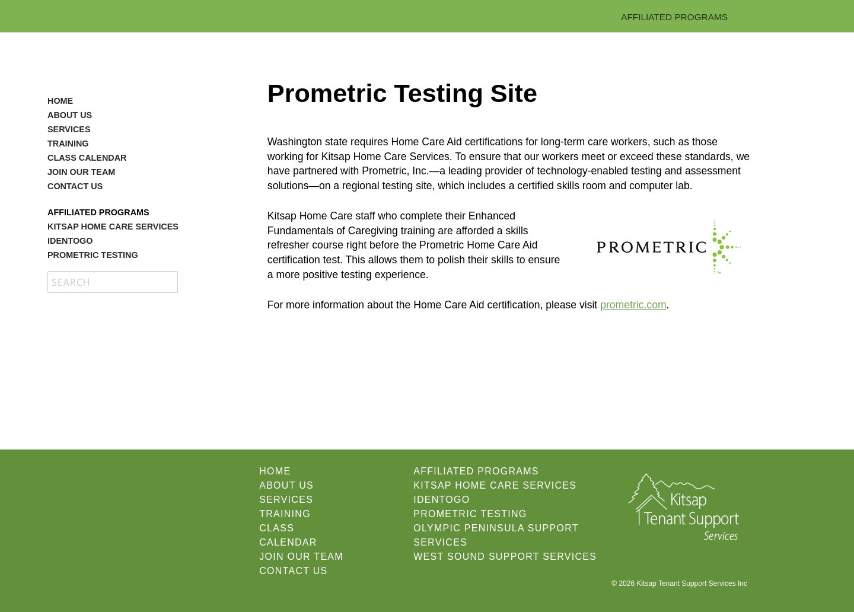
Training (68, 143)
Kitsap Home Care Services (113, 226)
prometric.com (633, 305)
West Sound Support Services (505, 557)
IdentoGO (70, 241)
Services (69, 129)
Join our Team (81, 172)
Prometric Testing (92, 255)
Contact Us (75, 186)
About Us (69, 115)
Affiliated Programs (674, 17)
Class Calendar (87, 157)
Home (60, 101)
